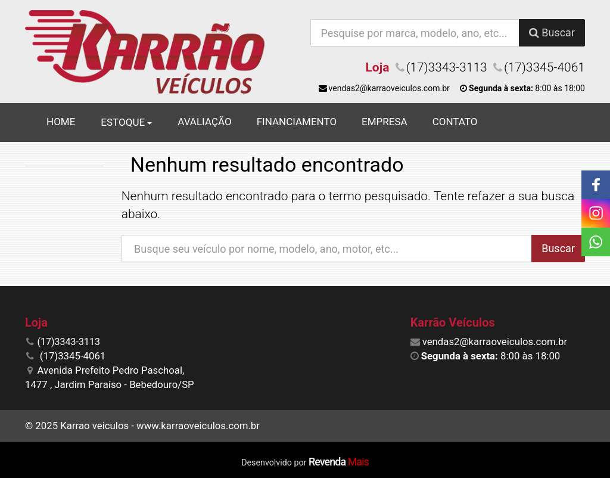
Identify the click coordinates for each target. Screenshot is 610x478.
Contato (455, 122)
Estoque (126, 122)
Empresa (384, 122)
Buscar (552, 32)
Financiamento (297, 122)
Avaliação (204, 122)
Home (60, 122)
